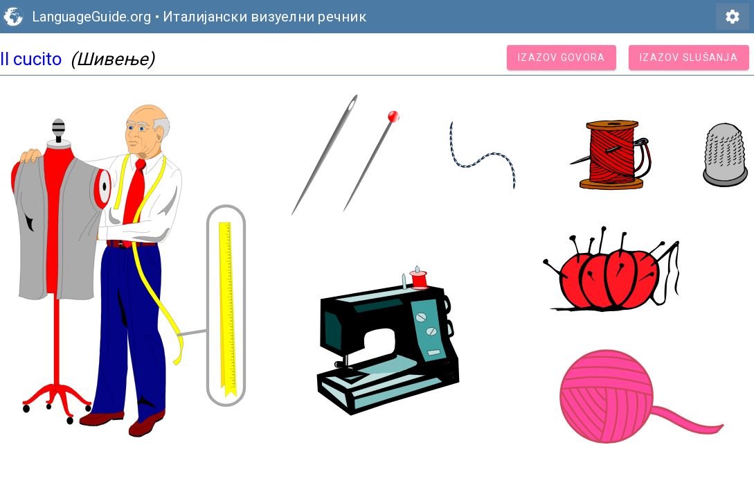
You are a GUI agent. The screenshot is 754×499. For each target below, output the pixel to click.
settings (732, 16)
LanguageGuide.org (91, 16)
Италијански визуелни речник (264, 16)
